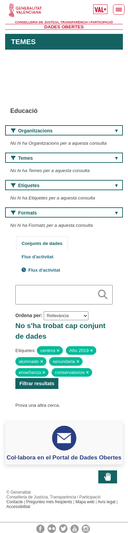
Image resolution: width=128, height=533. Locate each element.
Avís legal (106, 501)
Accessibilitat (18, 506)
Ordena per (28, 315)
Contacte (14, 501)
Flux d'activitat (37, 256)
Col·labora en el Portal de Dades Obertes (64, 457)
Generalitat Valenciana (64, 10)
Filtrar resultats (36, 383)
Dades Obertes (64, 26)
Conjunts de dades (42, 243)
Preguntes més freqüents (49, 501)
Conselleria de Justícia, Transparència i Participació (64, 22)
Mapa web (85, 501)
